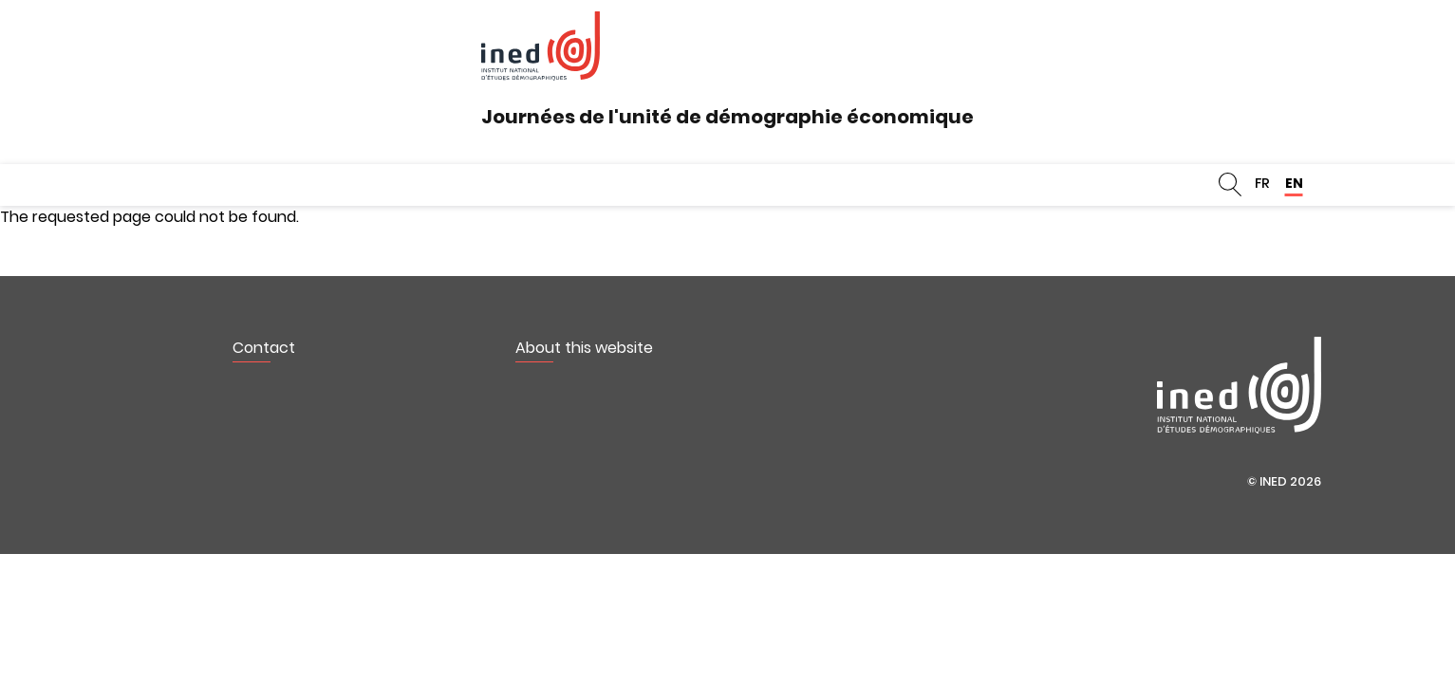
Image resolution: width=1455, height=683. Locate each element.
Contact (264, 348)
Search (1230, 185)
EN (1294, 183)
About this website (584, 348)
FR (1262, 183)
